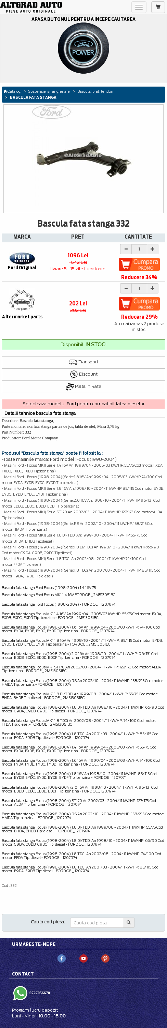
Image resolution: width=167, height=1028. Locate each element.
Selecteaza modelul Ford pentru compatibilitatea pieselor (83, 403)
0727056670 (39, 992)
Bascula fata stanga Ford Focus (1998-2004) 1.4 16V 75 (49, 588)
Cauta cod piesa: (48, 921)
